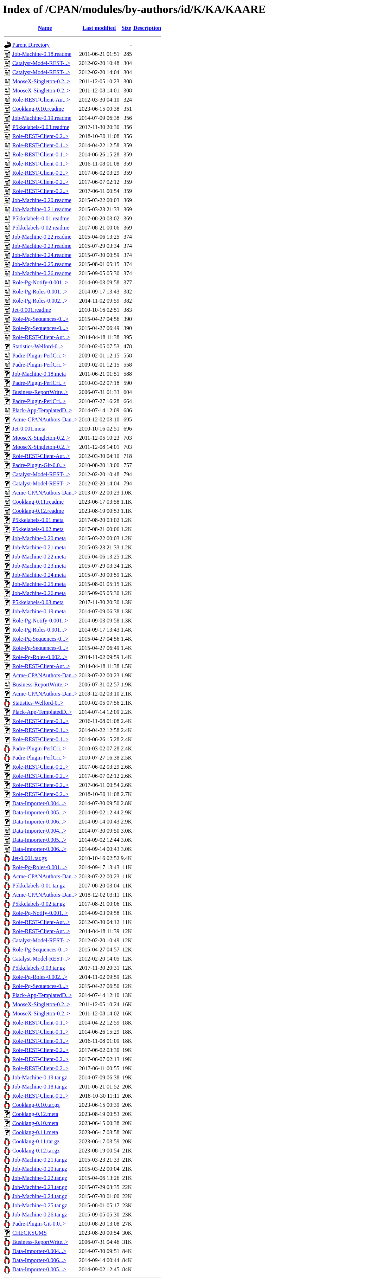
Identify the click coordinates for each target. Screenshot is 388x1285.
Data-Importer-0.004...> (39, 803)
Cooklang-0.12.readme (38, 511)
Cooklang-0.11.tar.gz (35, 1141)
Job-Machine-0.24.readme (41, 255)
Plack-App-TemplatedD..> (42, 410)
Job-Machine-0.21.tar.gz (39, 1160)
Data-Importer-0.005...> (39, 812)
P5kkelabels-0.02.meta (38, 529)
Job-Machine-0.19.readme (41, 118)
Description (147, 28)
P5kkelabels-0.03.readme (40, 127)
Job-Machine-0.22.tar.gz (39, 1178)
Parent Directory (31, 45)
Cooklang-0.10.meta (35, 1123)
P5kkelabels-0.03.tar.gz (38, 968)
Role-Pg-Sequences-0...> (40, 319)
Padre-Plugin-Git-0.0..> (39, 465)
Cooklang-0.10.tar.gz (36, 1105)
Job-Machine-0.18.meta (39, 374)
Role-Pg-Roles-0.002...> (40, 301)
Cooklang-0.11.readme (38, 502)
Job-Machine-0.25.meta (39, 584)
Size (126, 28)
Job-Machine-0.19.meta (39, 611)
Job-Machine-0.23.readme (41, 246)
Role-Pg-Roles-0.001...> (40, 292)
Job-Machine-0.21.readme (41, 209)
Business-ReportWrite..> (40, 392)
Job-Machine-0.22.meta (39, 557)
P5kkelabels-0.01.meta (38, 520)
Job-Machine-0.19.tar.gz (39, 1077)
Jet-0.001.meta (28, 429)
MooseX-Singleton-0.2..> (41, 81)
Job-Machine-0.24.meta (39, 575)
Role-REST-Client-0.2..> (40, 136)
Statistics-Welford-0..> (37, 346)
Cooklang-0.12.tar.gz (36, 1151)
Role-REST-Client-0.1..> (40, 145)
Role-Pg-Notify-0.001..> (40, 282)
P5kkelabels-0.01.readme (40, 218)
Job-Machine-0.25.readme (41, 264)
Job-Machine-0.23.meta (39, 566)
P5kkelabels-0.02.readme (40, 228)
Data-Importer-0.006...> (39, 822)
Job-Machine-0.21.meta (39, 547)
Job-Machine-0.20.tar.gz (39, 1169)
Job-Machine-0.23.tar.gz (39, 1187)
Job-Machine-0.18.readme (41, 54)
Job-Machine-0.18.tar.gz (39, 1087)
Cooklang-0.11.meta (35, 1132)
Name (45, 28)
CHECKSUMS (29, 1233)
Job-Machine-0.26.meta (39, 593)
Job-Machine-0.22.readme (41, 237)
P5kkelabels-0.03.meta (38, 602)
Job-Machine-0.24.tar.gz (39, 1196)
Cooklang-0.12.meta (35, 1114)
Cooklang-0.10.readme (38, 109)
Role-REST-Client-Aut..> (41, 100)
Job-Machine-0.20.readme (41, 200)
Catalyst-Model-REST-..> (41, 63)
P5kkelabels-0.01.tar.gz (38, 886)
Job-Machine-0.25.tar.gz (39, 1205)
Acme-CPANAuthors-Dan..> (44, 419)
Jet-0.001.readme (31, 310)
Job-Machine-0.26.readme (41, 273)
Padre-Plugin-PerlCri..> (39, 356)
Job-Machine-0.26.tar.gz (39, 1215)
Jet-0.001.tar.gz (29, 858)
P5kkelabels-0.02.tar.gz (38, 904)
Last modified (99, 28)
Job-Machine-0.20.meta (39, 538)
